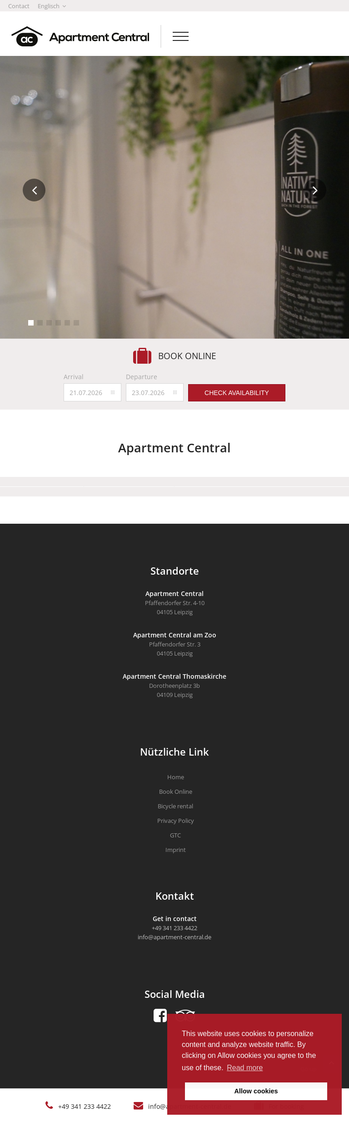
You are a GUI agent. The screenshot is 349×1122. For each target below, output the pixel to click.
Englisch (52, 6)
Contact (19, 6)
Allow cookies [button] (256, 1091)
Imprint (175, 850)
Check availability (236, 392)
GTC (175, 835)
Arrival (74, 376)
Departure (141, 376)
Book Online (175, 791)
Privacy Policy (175, 820)
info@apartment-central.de (174, 937)
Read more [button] (245, 1068)
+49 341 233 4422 (84, 1106)
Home (175, 777)
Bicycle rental (175, 806)
